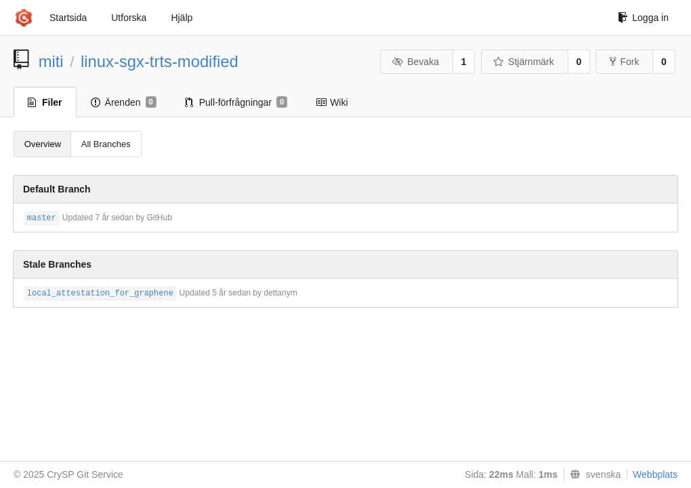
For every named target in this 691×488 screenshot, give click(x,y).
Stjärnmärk (523, 61)
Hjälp (181, 17)
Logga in (643, 17)
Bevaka (415, 61)
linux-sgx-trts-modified (159, 61)
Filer (45, 102)
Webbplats (655, 474)
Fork (624, 61)
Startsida (68, 17)
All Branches (106, 144)
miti (51, 61)
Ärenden (123, 102)
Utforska (128, 17)
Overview (42, 144)
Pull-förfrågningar (236, 102)
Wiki (332, 102)
